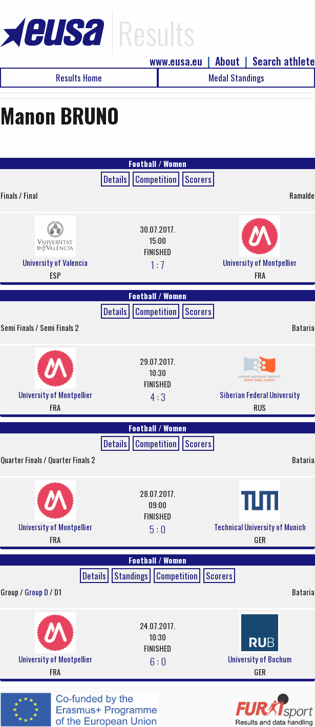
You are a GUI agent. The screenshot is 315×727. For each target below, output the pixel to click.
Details (115, 179)
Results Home (79, 77)
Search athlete (284, 61)
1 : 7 (157, 264)
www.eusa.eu (176, 61)
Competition (156, 179)
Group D (37, 591)
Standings (131, 575)
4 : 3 (157, 396)
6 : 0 (158, 661)
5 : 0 (157, 529)
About (227, 61)
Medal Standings (236, 77)
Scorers (198, 179)
